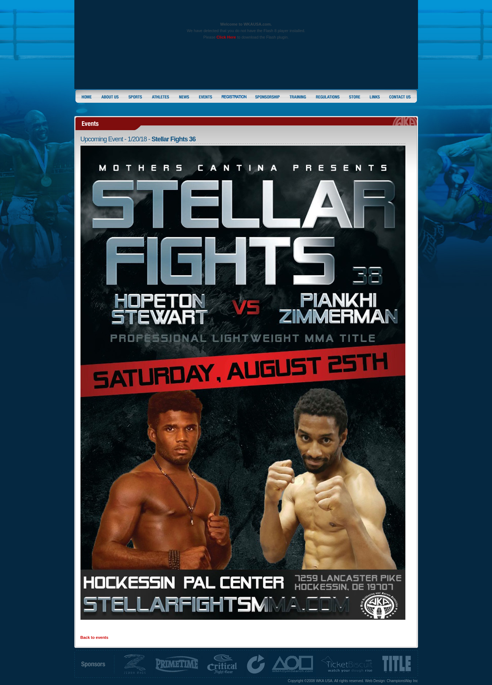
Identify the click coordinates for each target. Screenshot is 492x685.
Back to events (94, 637)
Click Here (226, 37)
